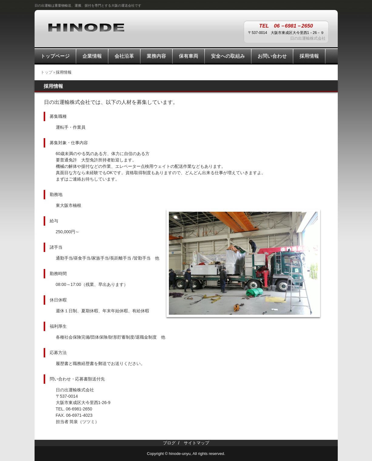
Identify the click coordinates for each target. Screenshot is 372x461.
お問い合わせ (272, 55)
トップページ (55, 55)
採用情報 (309, 55)
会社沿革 (124, 55)
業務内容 (156, 55)
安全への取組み (228, 55)
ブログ (169, 442)
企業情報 (92, 55)
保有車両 (188, 55)
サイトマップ (196, 442)
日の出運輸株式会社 (86, 27)
